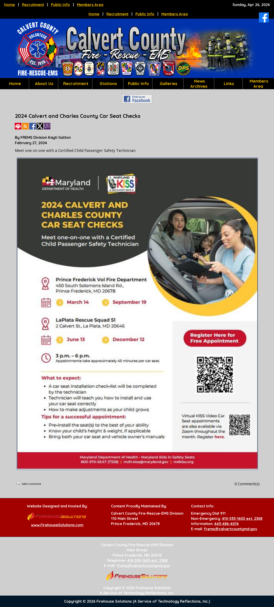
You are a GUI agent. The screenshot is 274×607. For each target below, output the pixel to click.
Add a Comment (31, 484)
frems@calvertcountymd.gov (230, 529)
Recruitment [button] (75, 83)
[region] (137, 83)
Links (228, 83)
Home (9, 4)
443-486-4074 (226, 523)
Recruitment (33, 4)
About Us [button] (43, 83)
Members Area (90, 4)
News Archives (198, 83)
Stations (108, 83)
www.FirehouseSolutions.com (57, 525)
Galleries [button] (167, 83)
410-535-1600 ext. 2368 (242, 518)
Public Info (60, 4)
